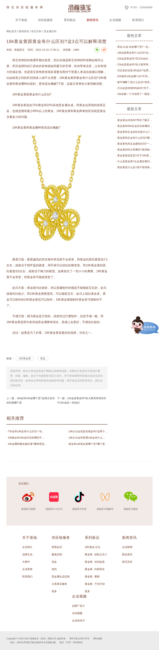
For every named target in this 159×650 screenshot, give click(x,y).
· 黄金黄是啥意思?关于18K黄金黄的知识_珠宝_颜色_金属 (134, 155)
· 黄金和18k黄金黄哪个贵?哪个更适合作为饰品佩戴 (87, 443)
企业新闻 (127, 547)
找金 (54, 561)
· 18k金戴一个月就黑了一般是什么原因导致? (134, 93)
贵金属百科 (50, 31)
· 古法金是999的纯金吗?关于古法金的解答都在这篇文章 (134, 88)
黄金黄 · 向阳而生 (95, 569)
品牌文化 (27, 554)
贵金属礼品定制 (61, 576)
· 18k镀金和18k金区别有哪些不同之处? (26, 437)
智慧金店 (57, 547)
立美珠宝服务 (59, 583)
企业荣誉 (27, 569)
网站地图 (97, 638)
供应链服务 (45, 20)
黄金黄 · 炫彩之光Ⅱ (96, 554)
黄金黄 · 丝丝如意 (95, 561)
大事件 (26, 561)
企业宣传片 (78, 620)
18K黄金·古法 (92, 547)
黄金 (42, 358)
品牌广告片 (78, 605)
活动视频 (77, 613)
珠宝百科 (36, 31)
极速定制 (57, 554)
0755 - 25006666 (139, 7)
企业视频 (115, 20)
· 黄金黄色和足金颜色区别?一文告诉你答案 (134, 143)
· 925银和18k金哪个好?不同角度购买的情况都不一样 (134, 76)
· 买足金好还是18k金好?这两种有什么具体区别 (134, 70)
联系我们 (138, 20)
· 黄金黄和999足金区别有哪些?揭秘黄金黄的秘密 (134, 126)
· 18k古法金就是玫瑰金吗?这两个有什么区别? (87, 431)
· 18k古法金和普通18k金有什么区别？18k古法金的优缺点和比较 (87, 437)
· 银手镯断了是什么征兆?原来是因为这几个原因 (134, 82)
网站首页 (11, 31)
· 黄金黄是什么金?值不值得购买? (134, 167)
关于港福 (21, 20)
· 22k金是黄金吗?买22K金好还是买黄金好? (134, 58)
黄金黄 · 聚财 (92, 576)
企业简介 (27, 547)
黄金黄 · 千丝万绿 (95, 583)
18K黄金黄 (25, 358)
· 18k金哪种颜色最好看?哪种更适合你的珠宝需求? (26, 443)
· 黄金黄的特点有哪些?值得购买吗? (134, 149)
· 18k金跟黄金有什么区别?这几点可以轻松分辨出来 (134, 52)
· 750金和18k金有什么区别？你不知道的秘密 (26, 431)
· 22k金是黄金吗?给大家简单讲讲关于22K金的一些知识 (134, 64)
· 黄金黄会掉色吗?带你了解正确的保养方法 (134, 120)
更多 (54, 591)
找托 (54, 569)
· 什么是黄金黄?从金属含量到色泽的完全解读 (134, 161)
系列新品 (70, 20)
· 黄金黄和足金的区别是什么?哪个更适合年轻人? (134, 131)
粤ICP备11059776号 (79, 638)
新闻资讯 (92, 20)
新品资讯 (127, 554)
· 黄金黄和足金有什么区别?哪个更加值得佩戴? (134, 137)
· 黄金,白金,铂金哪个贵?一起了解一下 (134, 46)
